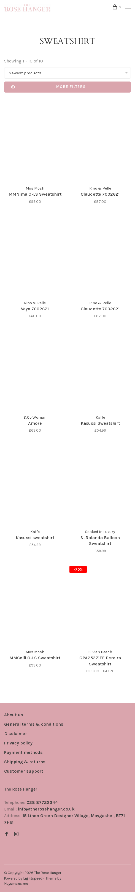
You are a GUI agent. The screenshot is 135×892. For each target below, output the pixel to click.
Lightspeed (32, 878)
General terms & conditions (33, 724)
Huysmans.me (16, 883)
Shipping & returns (24, 761)
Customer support (23, 771)
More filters (48, 87)
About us (13, 714)
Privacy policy (18, 743)
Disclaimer (15, 733)
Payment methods (23, 752)
